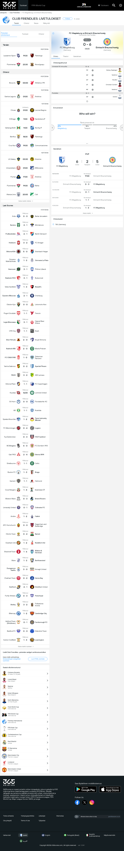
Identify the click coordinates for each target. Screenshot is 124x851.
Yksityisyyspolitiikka (27, 816)
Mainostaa (60, 816)
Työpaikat (42, 820)
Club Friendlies (15, 13)
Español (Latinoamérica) (92, 835)
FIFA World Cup (38, 5)
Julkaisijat (42, 816)
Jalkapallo (4, 13)
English (45, 835)
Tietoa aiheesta (8, 816)
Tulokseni (103, 5)
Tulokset (23, 5)
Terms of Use (25, 820)
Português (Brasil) (71, 835)
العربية (23, 841)
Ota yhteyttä (7, 820)
